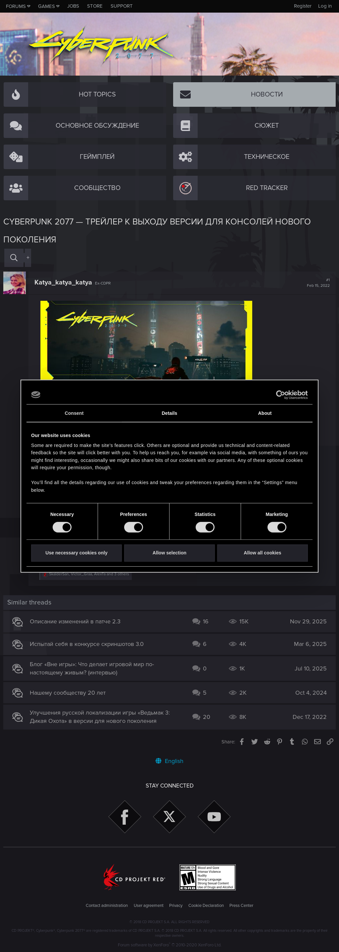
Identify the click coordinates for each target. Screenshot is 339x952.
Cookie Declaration (206, 905)
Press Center (241, 905)
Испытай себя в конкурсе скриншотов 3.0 (87, 644)
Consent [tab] (74, 413)
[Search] (14, 258)
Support (122, 6)
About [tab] (264, 413)
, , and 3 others (89, 574)
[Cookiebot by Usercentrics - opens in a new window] (279, 394)
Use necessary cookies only (76, 552)
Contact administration (107, 905)
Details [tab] (169, 413)
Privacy (175, 905)
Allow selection (169, 552)
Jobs (73, 6)
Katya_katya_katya (63, 282)
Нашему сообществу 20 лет (68, 692)
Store (95, 6)
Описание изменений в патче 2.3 (75, 621)
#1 (318, 283)
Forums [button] (16, 6)
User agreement (149, 905)
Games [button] (46, 6)
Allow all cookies (262, 552)
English (169, 761)
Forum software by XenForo (169, 945)
